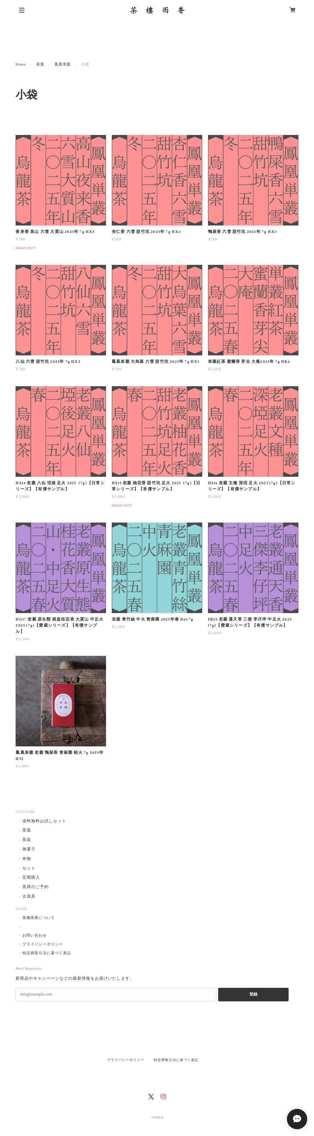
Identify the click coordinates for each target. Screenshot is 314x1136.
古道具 (29, 896)
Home (21, 64)
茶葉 (40, 64)
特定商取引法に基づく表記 (46, 953)
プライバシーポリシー (42, 944)
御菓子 (29, 849)
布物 (26, 858)
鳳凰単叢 (63, 64)
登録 (253, 994)
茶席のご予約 (35, 886)
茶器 (26, 839)
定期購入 (31, 877)
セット (29, 868)
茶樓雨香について (38, 918)
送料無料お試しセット (44, 821)
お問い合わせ (34, 935)
